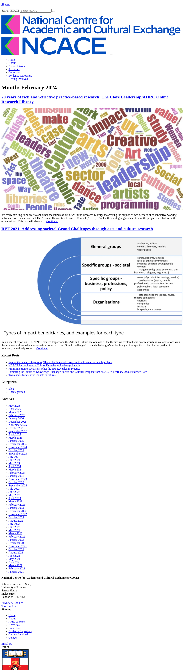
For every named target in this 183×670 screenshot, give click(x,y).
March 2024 (15, 469)
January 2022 (16, 539)
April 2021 (15, 562)
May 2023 (14, 495)
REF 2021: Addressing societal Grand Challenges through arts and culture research (77, 228)
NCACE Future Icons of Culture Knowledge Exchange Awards (44, 365)
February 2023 (17, 504)
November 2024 (18, 447)
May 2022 (14, 530)
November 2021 (18, 546)
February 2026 (17, 415)
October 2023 (16, 482)
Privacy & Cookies (12, 602)
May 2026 (14, 405)
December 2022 (18, 511)
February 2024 (17, 472)
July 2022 (14, 523)
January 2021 (16, 571)
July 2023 (14, 488)
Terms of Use (9, 606)
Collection (14, 72)
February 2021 (17, 568)
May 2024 (14, 463)
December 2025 (18, 421)
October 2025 (16, 428)
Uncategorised (17, 391)
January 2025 (16, 440)
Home (12, 59)
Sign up (5, 4)
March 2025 (15, 437)
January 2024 (16, 475)
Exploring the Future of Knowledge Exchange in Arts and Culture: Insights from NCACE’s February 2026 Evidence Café (78, 371)
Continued (52, 221)
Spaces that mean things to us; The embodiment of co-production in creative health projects (60, 362)
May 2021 (14, 558)
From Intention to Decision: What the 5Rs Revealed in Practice (44, 368)
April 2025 (15, 434)
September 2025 (18, 431)
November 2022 (18, 514)
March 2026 (15, 412)
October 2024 (16, 450)
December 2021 (18, 542)
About (12, 62)
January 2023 (16, 507)
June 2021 (14, 555)
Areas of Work (17, 66)
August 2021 (16, 552)
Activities (14, 69)
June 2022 (14, 526)
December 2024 (18, 443)
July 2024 (14, 456)
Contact (13, 637)
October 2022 (16, 517)
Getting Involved (18, 78)
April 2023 (15, 498)
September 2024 (18, 453)
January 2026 (16, 418)
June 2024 (14, 459)
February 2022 (17, 536)
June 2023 (14, 491)
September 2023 (18, 485)
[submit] (53, 11)
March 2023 (15, 501)
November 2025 (18, 424)
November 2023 (18, 479)
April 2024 (15, 466)
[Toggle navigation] (111, 54)
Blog (11, 388)
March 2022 (15, 533)
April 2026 (15, 408)
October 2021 (16, 549)
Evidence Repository (20, 75)
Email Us (6, 643)
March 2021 (15, 565)
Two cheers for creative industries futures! (32, 374)
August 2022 (16, 520)
